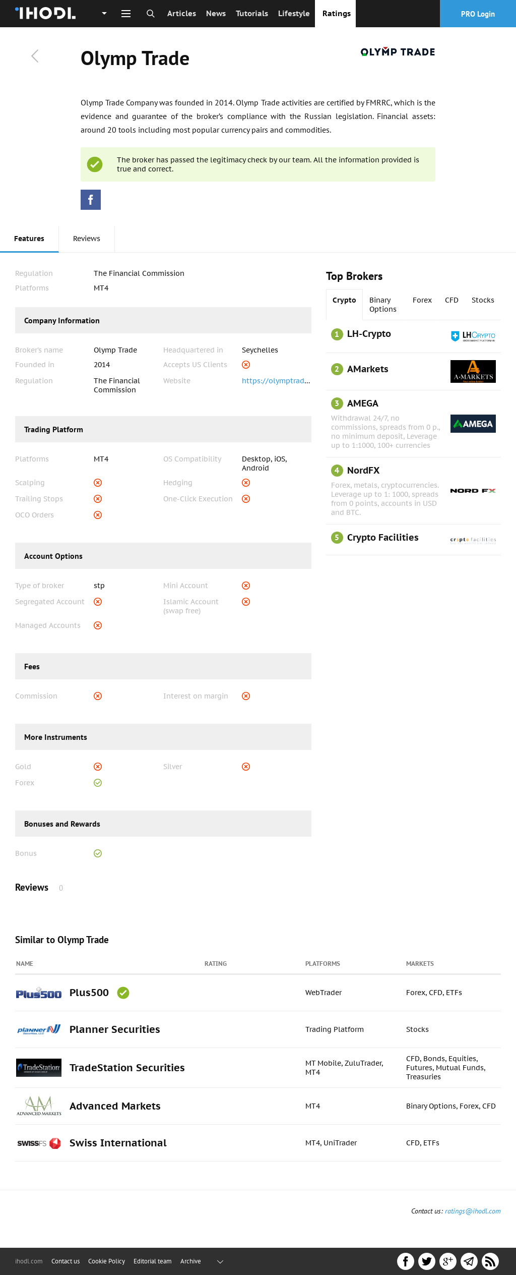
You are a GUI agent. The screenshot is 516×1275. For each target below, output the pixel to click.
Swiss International (118, 1142)
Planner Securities (115, 1029)
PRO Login (478, 14)
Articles (181, 13)
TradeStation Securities (127, 1067)
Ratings (336, 13)
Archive (190, 1261)
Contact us (65, 1261)
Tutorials (252, 13)
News (216, 13)
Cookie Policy (106, 1261)
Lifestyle (294, 13)
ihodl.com (29, 1261)
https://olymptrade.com (283, 380)
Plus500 (89, 992)
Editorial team (153, 1261)
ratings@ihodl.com (473, 1210)
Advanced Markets (115, 1106)
